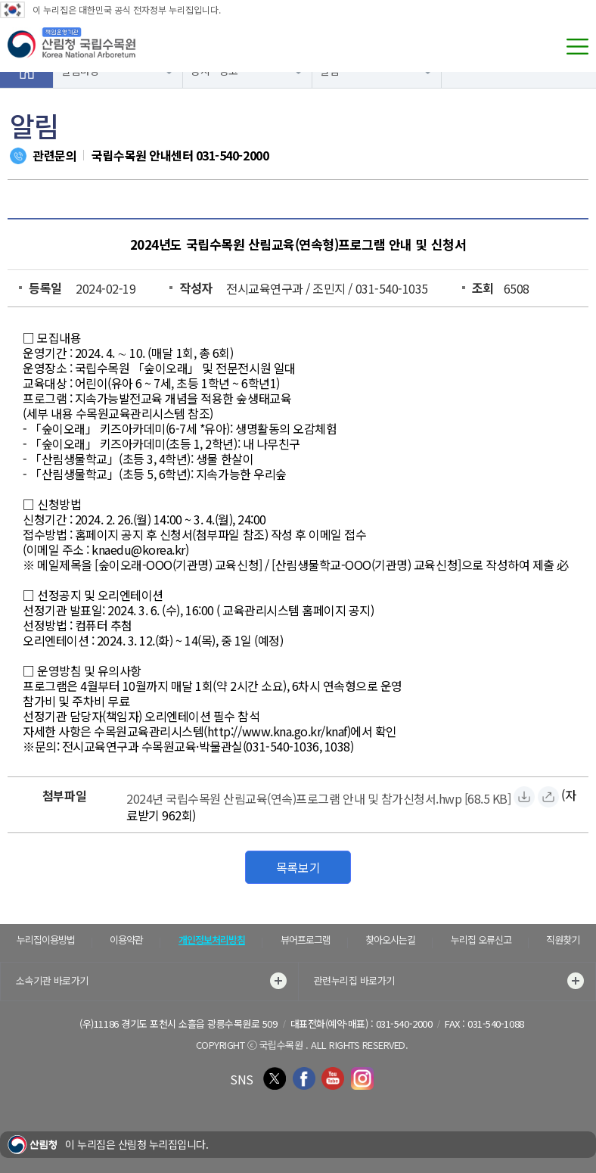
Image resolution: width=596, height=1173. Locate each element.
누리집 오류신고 (481, 939)
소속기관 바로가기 (151, 980)
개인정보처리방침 (211, 939)
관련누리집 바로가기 (449, 980)
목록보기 (298, 867)
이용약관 (126, 939)
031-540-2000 (232, 155)
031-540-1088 (495, 1023)
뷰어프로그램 (306, 939)
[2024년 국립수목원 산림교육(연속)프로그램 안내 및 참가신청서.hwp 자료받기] (318, 796)
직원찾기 (562, 939)
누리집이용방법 (46, 939)
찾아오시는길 (390, 939)
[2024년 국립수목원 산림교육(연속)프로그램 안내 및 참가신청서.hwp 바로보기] (548, 796)
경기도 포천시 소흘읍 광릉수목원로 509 (199, 1023)
